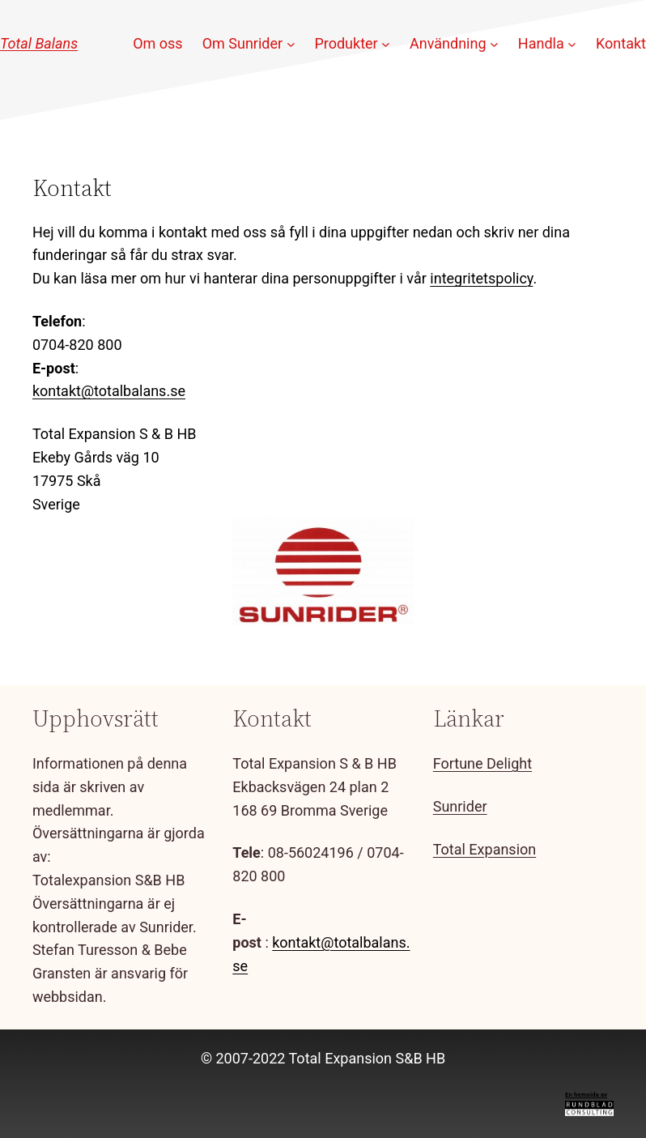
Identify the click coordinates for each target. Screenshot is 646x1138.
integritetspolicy (481, 278)
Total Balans (39, 43)
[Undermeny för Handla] (571, 44)
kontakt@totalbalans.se (108, 390)
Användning (448, 43)
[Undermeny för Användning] (494, 44)
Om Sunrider (242, 43)
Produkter (345, 43)
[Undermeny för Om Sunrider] (291, 44)
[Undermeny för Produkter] (385, 44)
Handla (541, 43)
